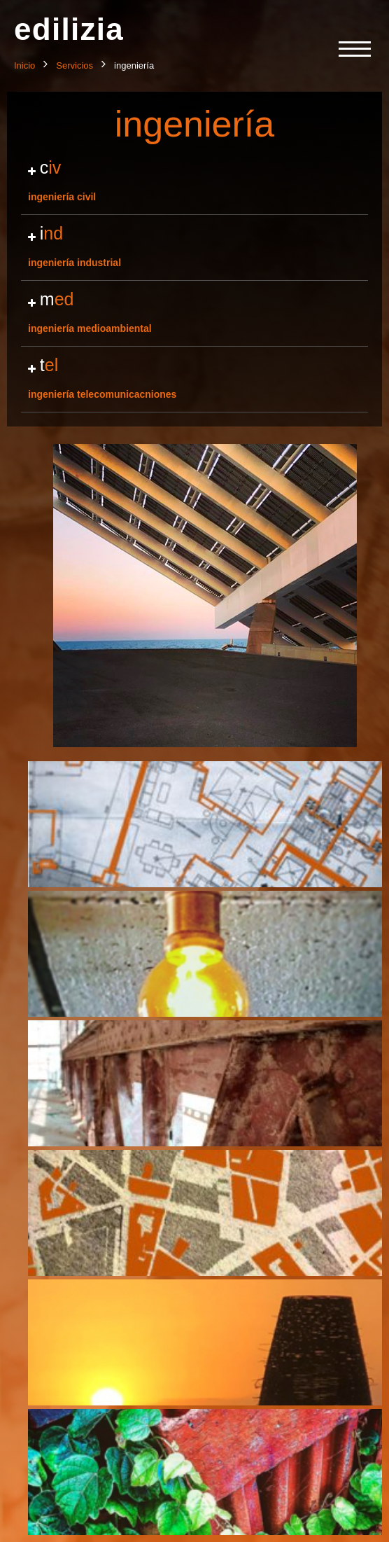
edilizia (69, 29)
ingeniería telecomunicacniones (194, 377)
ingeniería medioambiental (194, 311)
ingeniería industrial (194, 245)
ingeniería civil (194, 180)
